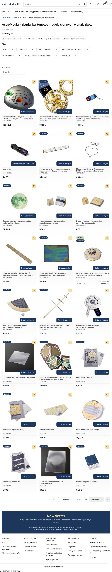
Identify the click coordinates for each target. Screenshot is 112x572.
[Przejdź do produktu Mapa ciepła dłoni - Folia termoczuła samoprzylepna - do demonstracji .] (56, 253)
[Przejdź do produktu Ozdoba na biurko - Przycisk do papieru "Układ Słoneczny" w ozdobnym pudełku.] (19, 97)
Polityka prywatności (75, 555)
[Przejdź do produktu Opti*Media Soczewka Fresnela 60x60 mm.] (19, 357)
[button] (84, 4)
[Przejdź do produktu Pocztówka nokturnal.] (92, 357)
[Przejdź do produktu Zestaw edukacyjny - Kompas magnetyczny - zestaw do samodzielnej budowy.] (92, 253)
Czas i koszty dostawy (54, 549)
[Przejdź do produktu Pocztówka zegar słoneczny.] (19, 410)
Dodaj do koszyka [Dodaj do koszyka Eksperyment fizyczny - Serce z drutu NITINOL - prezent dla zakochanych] (101, 164)
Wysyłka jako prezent (53, 559)
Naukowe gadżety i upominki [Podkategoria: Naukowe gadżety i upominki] (48, 39)
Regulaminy (72, 547)
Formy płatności (51, 545)
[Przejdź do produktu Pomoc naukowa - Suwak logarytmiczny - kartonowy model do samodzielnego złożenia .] (56, 149)
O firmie (93, 557)
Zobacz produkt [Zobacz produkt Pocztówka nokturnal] (102, 372)
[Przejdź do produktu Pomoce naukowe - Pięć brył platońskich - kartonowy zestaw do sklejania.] (56, 357)
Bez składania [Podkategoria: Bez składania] (29, 39)
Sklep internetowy (53, 566)
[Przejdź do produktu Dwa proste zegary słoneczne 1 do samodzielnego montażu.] (56, 201)
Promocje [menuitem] (63, 12)
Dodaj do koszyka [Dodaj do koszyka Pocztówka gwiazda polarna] (101, 476)
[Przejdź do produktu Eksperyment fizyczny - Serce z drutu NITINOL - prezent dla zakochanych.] (92, 149)
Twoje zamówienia (30, 542)
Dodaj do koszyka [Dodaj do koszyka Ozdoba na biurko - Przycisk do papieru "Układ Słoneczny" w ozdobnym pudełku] (27, 112)
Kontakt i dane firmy (97, 542)
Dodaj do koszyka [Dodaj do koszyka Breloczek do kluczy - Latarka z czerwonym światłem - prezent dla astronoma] (101, 112)
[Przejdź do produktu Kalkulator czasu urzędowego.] (92, 410)
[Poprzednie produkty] (66, 499)
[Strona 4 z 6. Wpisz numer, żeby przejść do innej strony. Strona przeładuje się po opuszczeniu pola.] (83, 499)
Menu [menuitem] (6, 12)
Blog (3, 542)
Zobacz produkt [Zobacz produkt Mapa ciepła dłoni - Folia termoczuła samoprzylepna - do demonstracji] (65, 268)
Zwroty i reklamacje (75, 551)
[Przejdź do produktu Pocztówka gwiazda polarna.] (92, 462)
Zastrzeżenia (72, 542)
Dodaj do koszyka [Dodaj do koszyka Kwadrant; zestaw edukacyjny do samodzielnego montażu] (27, 320)
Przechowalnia (29, 551)
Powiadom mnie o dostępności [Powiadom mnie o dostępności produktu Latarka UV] (23, 164)
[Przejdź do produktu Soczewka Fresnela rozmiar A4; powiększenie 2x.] (56, 462)
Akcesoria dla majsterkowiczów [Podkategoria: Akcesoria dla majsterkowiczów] (74, 39)
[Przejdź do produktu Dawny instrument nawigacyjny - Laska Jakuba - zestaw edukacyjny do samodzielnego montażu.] (56, 305)
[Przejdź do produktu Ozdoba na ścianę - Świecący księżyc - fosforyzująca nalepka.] (19, 201)
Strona (78, 499)
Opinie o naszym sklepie (98, 547)
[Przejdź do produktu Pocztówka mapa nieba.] (19, 462)
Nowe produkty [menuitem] (77, 12)
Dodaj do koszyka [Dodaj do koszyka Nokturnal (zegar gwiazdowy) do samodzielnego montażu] (101, 320)
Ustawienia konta (30, 547)
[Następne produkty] (96, 499)
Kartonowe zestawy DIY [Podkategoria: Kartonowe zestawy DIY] (11, 39)
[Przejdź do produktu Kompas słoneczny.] (56, 410)
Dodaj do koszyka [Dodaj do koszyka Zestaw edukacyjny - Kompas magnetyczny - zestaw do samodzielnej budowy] (101, 268)
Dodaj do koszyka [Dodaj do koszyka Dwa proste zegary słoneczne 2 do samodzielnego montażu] (101, 216)
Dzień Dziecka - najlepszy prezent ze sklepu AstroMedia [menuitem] (35, 12)
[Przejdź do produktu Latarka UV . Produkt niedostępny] (19, 149)
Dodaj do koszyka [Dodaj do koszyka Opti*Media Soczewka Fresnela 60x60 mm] (27, 372)
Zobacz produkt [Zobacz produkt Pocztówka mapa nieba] (28, 476)
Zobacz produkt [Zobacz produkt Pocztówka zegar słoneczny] (28, 424)
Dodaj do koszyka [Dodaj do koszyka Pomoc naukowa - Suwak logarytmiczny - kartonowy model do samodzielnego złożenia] (64, 164)
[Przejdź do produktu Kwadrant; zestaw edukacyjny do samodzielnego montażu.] (19, 305)
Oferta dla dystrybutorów (11, 553)
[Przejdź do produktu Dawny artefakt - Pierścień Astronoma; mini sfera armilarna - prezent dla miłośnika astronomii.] (56, 97)
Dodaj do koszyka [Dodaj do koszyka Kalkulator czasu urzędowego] (101, 424)
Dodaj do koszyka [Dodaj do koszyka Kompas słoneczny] (64, 424)
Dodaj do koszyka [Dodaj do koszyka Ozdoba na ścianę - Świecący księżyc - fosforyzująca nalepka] (27, 216)
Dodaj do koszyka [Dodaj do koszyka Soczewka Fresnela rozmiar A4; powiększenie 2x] (64, 476)
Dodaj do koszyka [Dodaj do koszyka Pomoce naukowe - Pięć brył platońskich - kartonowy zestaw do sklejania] (64, 372)
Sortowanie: (6, 67)
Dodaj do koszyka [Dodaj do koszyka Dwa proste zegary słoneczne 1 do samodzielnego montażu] (64, 216)
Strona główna (6, 18)
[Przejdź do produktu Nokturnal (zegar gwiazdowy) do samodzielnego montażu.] (92, 305)
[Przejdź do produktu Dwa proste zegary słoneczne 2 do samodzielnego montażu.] (92, 201)
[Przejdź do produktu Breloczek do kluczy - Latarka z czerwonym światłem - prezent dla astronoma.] (92, 97)
